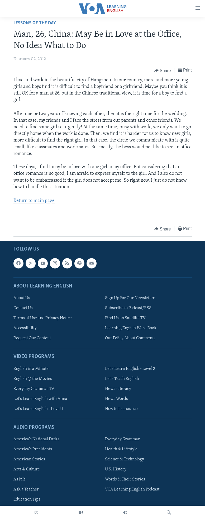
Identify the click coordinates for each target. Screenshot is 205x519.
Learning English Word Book (130, 328)
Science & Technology (124, 459)
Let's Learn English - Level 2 (130, 369)
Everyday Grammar (122, 439)
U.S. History (115, 470)
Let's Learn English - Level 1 (38, 409)
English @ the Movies (32, 379)
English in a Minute (31, 369)
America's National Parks (36, 439)
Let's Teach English (122, 379)
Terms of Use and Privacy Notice (42, 318)
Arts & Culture (26, 470)
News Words (116, 399)
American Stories (29, 459)
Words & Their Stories (125, 480)
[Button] (162, 70)
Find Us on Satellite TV (125, 318)
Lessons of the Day (34, 23)
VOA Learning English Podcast (132, 490)
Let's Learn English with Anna (40, 399)
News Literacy (118, 389)
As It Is (19, 480)
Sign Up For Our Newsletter (130, 298)
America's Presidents (32, 449)
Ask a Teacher (26, 490)
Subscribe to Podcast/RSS (128, 308)
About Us (21, 298)
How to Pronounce (121, 409)
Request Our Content (32, 338)
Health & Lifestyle (121, 449)
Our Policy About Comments (130, 338)
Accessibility (25, 328)
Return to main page (34, 200)
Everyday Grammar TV (33, 389)
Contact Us (23, 308)
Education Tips (26, 500)
